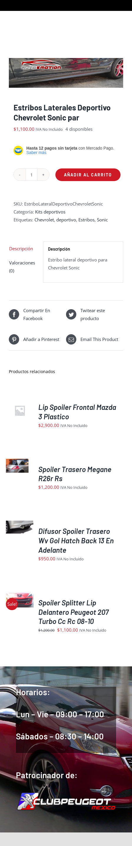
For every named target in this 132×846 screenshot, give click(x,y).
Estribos (86, 220)
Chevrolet (44, 220)
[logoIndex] (66, 794)
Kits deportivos (50, 212)
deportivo (66, 220)
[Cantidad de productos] (31, 175)
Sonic (102, 220)
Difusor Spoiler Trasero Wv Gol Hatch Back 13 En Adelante (76, 540)
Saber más (37, 152)
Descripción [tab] (21, 248)
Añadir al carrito (88, 174)
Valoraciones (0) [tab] (22, 267)
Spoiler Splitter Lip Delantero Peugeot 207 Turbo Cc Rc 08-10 (73, 612)
